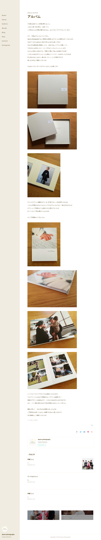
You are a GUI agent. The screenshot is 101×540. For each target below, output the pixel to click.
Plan (3, 37)
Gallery (5, 24)
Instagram (6, 45)
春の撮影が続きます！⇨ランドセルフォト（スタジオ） (41, 480)
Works (4, 28)
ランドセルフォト (32, 476)
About (4, 19)
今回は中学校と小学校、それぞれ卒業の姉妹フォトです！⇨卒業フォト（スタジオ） (48, 463)
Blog (3, 32)
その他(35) (35, 420)
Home (4, 15)
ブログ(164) (29, 420)
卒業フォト (30, 459)
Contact (5, 41)
